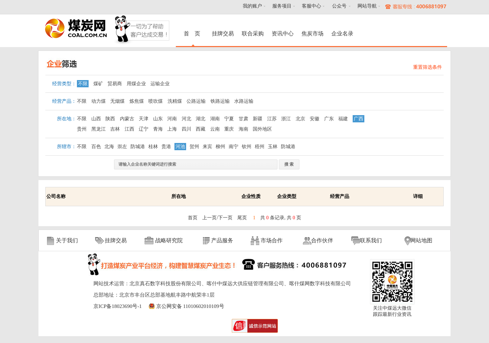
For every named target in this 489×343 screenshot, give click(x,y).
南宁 (233, 146)
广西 (358, 118)
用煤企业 (136, 83)
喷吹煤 (155, 101)
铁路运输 (220, 101)
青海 (158, 129)
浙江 (286, 118)
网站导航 (367, 6)
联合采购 (253, 33)
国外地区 (262, 129)
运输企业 (160, 83)
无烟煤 (117, 101)
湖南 (215, 118)
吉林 (115, 129)
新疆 (257, 118)
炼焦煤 (136, 101)
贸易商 (114, 83)
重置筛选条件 (427, 67)
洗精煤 (175, 101)
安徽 (314, 118)
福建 (343, 118)
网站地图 (421, 240)
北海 (109, 146)
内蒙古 (127, 118)
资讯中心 (283, 33)
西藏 (200, 129)
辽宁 (143, 129)
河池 (180, 146)
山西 (96, 118)
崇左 (122, 146)
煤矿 (98, 83)
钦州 (246, 146)
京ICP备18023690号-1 (117, 306)
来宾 (207, 146)
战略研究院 (169, 240)
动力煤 (98, 101)
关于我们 (67, 240)
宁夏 (229, 118)
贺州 (194, 146)
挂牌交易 (223, 33)
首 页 (193, 33)
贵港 (166, 146)
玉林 (272, 146)
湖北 (200, 118)
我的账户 (252, 6)
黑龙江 (98, 129)
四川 (186, 129)
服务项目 (282, 6)
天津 (143, 118)
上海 (172, 129)
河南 (172, 118)
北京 (300, 118)
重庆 (229, 129)
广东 (329, 118)
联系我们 (371, 240)
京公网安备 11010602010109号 (190, 306)
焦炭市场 (312, 33)
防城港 (137, 146)
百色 (96, 146)
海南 (243, 129)
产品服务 (222, 240)
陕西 (110, 118)
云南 (215, 129)
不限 (83, 83)
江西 (129, 129)
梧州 (259, 146)
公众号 (339, 6)
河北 (186, 118)
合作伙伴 (322, 240)
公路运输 (196, 101)
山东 (158, 118)
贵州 (82, 129)
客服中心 (311, 6)
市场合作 (272, 240)
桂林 (153, 146)
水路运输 (243, 101)
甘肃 (243, 118)
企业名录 (342, 33)
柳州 (220, 146)
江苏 (272, 118)
